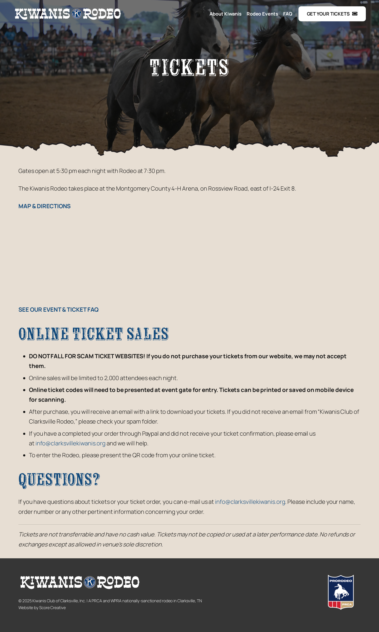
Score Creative (52, 607)
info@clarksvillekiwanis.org (71, 443)
